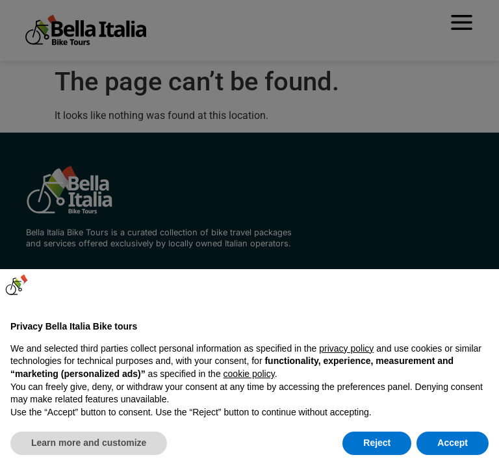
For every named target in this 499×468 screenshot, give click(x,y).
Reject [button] (376, 442)
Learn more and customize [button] (88, 442)
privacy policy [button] (346, 348)
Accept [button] (452, 442)
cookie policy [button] (249, 374)
